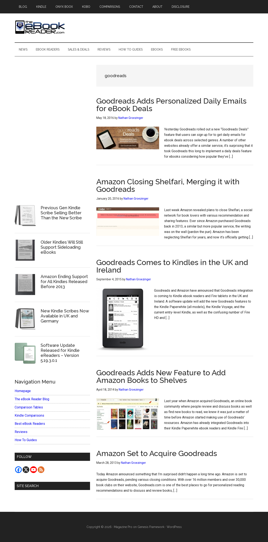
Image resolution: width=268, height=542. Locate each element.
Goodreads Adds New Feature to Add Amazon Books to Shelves (161, 376)
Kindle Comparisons (29, 415)
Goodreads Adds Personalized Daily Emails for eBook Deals (171, 104)
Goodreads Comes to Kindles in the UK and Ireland (172, 266)
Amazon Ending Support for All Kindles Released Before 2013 (64, 281)
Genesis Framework (151, 527)
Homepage (23, 391)
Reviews (21, 432)
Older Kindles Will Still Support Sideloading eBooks (62, 247)
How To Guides (26, 440)
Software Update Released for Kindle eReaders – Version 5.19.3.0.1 (60, 353)
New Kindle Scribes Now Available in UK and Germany (65, 316)
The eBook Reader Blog (32, 399)
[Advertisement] (52, 128)
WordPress (174, 527)
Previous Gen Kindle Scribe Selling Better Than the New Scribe (61, 212)
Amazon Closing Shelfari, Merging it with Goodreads (168, 185)
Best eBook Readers (30, 424)
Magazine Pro (123, 527)
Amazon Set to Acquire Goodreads (156, 453)
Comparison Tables (29, 407)
